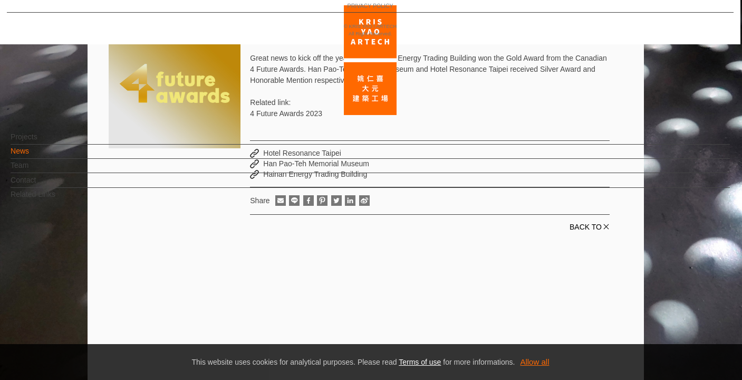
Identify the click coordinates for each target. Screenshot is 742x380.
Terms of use (420, 362)
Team (37, 170)
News (37, 156)
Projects (41, 142)
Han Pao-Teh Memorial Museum (316, 163)
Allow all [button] (534, 361)
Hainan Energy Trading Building (315, 174)
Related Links (50, 199)
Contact (40, 185)
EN (72, 310)
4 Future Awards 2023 (286, 113)
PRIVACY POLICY (54, 341)
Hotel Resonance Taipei (302, 153)
